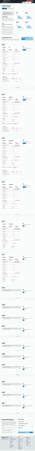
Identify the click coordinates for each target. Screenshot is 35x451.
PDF (30, 143)
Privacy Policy (20, 449)
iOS (26, 439)
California (10, 2)
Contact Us (23, 39)
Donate (27, 445)
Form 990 (3, 39)
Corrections (19, 445)
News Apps (11, 445)
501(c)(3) (7, 17)
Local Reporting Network (13, 439)
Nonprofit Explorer (5, 2)
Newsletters (27, 438)
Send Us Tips (27, 442)
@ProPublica (11, 447)
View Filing (24, 143)
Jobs (18, 441)
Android (29, 439)
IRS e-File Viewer (9, 432)
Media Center (19, 442)
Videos (11, 444)
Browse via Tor (28, 443)
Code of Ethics (20, 447)
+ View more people (5, 175)
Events (11, 448)
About (19, 438)
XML (23, 101)
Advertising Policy (20, 448)
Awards (19, 444)
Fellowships (21, 441)
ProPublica (11, 438)
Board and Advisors (20, 439)
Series (11, 443)
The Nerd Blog (12, 446)
